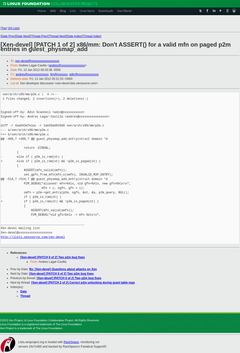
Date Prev (7, 36)
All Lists (14, 28)
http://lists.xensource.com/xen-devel (33, 237)
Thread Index (92, 36)
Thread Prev (39, 36)
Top (3, 28)
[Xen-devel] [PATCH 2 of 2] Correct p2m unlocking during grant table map (83, 282)
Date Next (22, 36)
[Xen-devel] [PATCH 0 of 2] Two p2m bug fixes (52, 257)
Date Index (74, 36)
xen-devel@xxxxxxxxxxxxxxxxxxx (37, 61)
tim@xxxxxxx (59, 74)
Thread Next (57, 36)
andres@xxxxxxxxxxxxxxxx (67, 65)
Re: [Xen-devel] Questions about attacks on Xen (63, 269)
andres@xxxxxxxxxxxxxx (32, 74)
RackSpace (71, 342)
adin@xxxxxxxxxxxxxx (84, 74)
